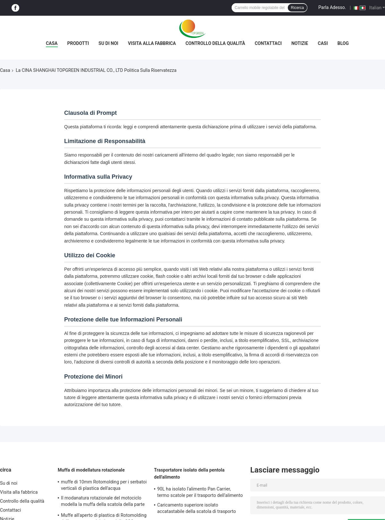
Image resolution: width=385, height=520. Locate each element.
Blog (343, 43)
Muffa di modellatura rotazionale (91, 470)
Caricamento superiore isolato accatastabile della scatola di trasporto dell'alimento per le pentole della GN (196, 509)
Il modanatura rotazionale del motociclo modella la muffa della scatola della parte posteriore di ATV (103, 502)
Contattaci (268, 43)
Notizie (299, 43)
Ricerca (297, 7)
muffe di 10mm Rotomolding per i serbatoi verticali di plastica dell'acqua (104, 485)
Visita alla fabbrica (152, 43)
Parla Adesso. (332, 7)
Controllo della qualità (215, 43)
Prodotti (78, 43)
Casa (52, 43)
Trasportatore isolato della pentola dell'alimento (189, 473)
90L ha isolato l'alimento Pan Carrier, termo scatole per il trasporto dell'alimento (200, 492)
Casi (323, 43)
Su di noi (108, 43)
